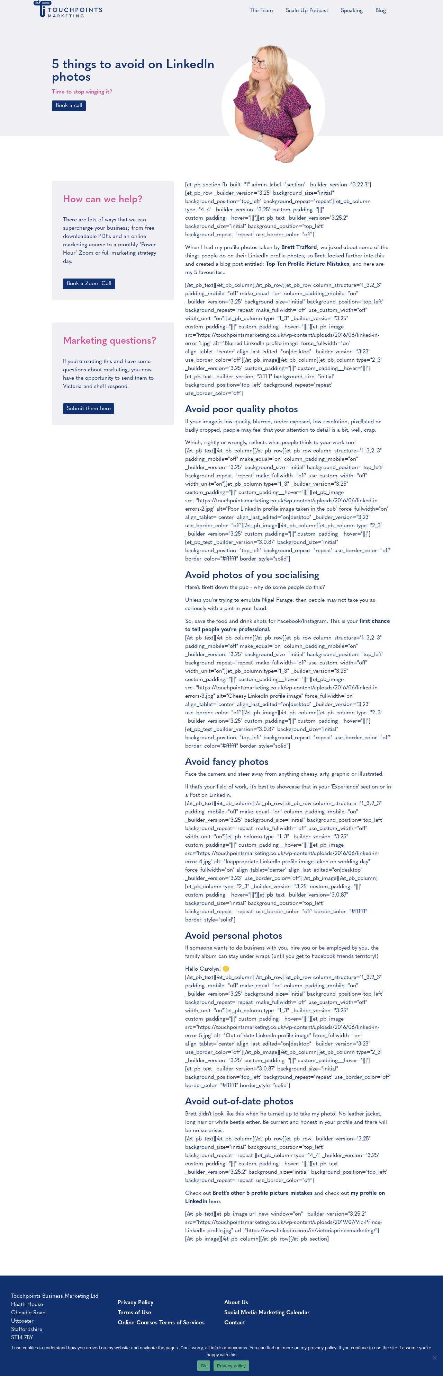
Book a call (69, 105)
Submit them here (89, 409)
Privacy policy (231, 1365)
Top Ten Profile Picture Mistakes (307, 264)
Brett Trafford (299, 247)
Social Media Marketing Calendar (267, 1313)
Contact (234, 1323)
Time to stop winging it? (82, 92)
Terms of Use (134, 1313)
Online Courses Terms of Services (161, 1323)
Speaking (352, 11)
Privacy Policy (135, 1303)
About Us (236, 1303)
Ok (204, 1365)
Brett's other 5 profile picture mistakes (263, 1193)
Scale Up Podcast (307, 11)
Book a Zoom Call (89, 283)
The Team (261, 11)
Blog (381, 11)
